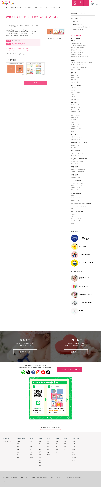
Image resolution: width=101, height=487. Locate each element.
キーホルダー (74, 117)
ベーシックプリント (76, 54)
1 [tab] (48, 421)
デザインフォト (75, 87)
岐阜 (40, 457)
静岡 (40, 460)
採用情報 (27, 477)
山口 (57, 452)
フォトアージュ (75, 208)
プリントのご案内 (75, 38)
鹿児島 (74, 457)
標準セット (75, 22)
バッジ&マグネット (76, 119)
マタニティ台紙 (75, 155)
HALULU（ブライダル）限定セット (81, 27)
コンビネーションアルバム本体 (78, 45)
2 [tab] (50, 421)
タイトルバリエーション (77, 52)
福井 (40, 449)
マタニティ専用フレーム (77, 153)
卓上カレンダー (75, 109)
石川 (40, 446)
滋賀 (48, 441)
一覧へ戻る (32, 83)
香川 (65, 444)
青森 (18, 444)
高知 (65, 449)
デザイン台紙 (74, 82)
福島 (18, 457)
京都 (48, 444)
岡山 (57, 446)
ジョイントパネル (75, 92)
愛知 (40, 463)
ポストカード (74, 163)
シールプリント (75, 124)
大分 (73, 452)
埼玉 (31, 449)
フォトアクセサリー (76, 220)
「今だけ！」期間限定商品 (77, 171)
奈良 (48, 452)
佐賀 (73, 444)
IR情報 (33, 477)
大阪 (48, 446)
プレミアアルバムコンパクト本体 (79, 56)
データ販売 (74, 147)
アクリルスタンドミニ (76, 128)
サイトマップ (6, 477)
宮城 (18, 449)
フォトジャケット (75, 90)
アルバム (73, 195)
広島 (57, 449)
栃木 (31, 444)
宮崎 (73, 454)
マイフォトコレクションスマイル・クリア (81, 62)
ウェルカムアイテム (76, 187)
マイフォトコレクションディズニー (80, 67)
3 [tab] (52, 421)
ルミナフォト (74, 96)
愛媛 (65, 446)
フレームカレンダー (76, 107)
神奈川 (31, 457)
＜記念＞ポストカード (76, 137)
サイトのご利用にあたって (42, 477)
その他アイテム (75, 200)
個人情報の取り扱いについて (75, 477)
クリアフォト (74, 131)
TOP (7, 7)
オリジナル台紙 (75, 77)
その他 (72, 223)
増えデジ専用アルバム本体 (77, 47)
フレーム (73, 94)
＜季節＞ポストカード (76, 139)
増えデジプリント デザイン (78, 50)
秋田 (18, 452)
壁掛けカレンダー (75, 105)
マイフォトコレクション (77, 64)
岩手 (18, 446)
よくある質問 (14, 477)
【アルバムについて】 (76, 43)
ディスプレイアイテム (76, 185)
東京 (31, 454)
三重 (40, 465)
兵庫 (48, 449)
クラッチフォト (75, 126)
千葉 (31, 452)
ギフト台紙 (74, 79)
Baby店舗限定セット (78, 29)
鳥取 (57, 441)
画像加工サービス (75, 145)
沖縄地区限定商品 (75, 177)
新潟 (40, 441)
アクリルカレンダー (76, 111)
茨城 (31, 441)
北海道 (18, 441)
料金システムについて (16, 7)
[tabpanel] (50, 398)
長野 (40, 454)
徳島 (65, 441)
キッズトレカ (74, 122)
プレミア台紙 (74, 75)
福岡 (73, 441)
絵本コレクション (75, 69)
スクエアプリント (75, 214)
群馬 (31, 446)
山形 (18, 454)
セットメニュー (75, 18)
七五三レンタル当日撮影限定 (78, 169)
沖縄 (73, 460)
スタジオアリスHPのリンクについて (58, 477)
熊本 (73, 449)
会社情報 (21, 477)
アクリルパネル (75, 99)
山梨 (40, 452)
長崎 (73, 446)
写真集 (35, 7)
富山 (40, 444)
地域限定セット (76, 24)
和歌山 (48, 454)
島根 (57, 444)
